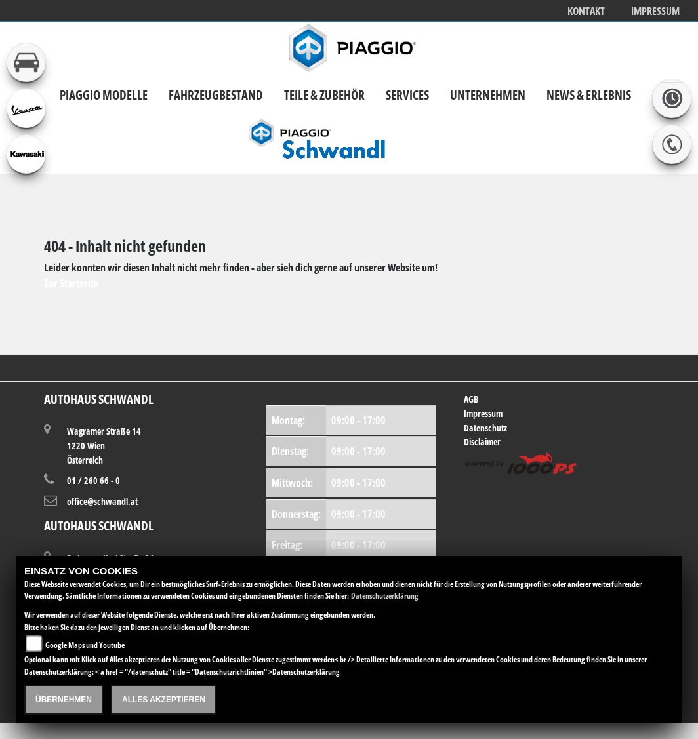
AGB (471, 399)
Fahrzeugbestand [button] (216, 95)
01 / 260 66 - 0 (93, 480)
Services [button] (407, 95)
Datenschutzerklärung (385, 595)
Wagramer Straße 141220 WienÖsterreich (104, 445)
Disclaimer (482, 441)
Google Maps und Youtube (85, 644)
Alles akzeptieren (163, 699)
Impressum (655, 11)
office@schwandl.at (102, 501)
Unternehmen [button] (487, 95)
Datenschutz (485, 428)
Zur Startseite (71, 283)
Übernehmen (63, 699)
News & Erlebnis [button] (588, 95)
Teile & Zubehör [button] (324, 95)
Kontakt (586, 11)
